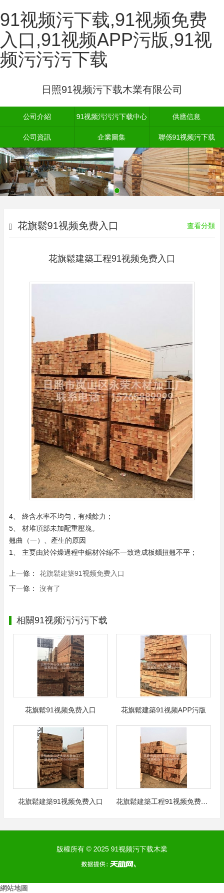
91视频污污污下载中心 (112, 117)
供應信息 (186, 117)
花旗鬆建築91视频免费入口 (82, 573)
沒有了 (50, 588)
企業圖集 (112, 137)
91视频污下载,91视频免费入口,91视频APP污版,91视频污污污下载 (106, 40)
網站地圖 (14, 888)
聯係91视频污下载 (187, 137)
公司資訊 (37, 137)
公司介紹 (37, 117)
